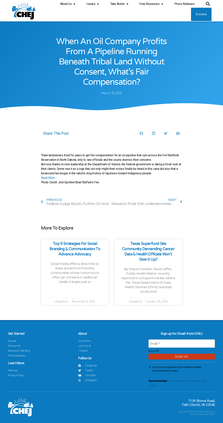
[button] (208, 4)
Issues (93, 4)
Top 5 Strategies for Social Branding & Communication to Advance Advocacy (74, 249)
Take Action (119, 4)
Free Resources (151, 4)
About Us (67, 4)
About (82, 333)
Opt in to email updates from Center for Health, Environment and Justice (177, 369)
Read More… (49, 178)
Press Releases (184, 4)
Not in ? (153, 351)
